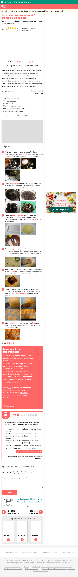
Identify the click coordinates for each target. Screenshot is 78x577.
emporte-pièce (17, 249)
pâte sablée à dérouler (16, 109)
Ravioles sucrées (30, 86)
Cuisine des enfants (8, 83)
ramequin (37, 219)
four (33, 323)
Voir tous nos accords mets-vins (29, 452)
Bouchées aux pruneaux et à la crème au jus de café (43, 11)
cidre (17, 390)
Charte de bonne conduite (13, 569)
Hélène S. (10, 343)
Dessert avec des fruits (16, 81)
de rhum (9, 103)
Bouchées (27, 76)
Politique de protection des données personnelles (58, 569)
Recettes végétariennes (14, 73)
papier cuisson (17, 215)
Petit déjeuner (10, 86)
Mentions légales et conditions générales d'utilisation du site (52, 567)
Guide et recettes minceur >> (19, 2)
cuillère (20, 269)
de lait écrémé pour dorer (15, 111)
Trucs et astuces (68, 552)
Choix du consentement (40, 571)
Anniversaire (19, 83)
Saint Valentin (9, 70)
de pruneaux (11, 101)
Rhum (10, 76)
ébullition (15, 184)
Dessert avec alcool (15, 78)
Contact (26, 567)
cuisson (13, 323)
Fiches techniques (49, 552)
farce (13, 272)
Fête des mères (20, 70)
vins (9, 388)
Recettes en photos (16, 11)
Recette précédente (10, 512)
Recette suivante (36, 512)
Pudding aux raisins (24, 535)
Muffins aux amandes (39, 535)
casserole (23, 154)
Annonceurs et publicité (13, 567)
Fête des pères (30, 70)
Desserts (26, 73)
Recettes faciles (11, 552)
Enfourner (23, 294)
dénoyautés (9, 156)
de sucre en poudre (13, 106)
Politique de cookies (31, 569)
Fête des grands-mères (32, 81)
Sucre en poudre (17, 76)
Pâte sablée (26, 78)
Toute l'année (20, 86)
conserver (27, 379)
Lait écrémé (33, 73)
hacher (23, 188)
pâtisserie (15, 294)
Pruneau (4, 76)
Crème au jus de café (31, 83)
